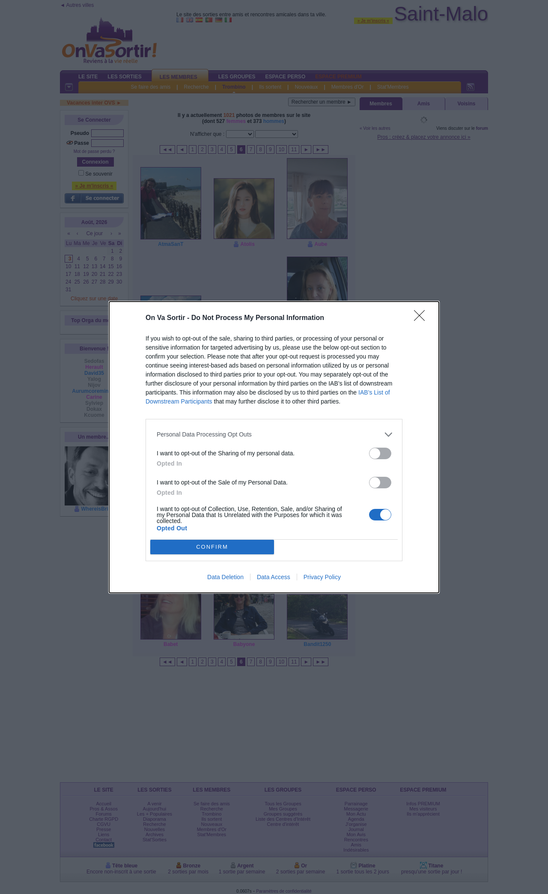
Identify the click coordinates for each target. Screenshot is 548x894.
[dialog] (274, 447)
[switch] (380, 453)
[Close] (422, 318)
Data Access (273, 577)
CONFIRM (212, 547)
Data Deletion (225, 577)
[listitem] (274, 434)
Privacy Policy (322, 577)
